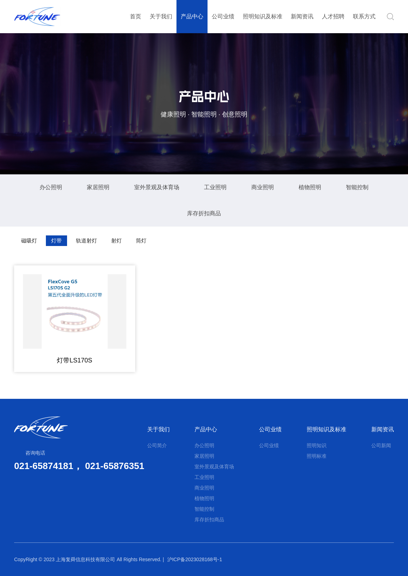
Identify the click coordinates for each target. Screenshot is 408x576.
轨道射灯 (86, 241)
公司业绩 (223, 16)
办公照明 (51, 187)
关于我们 (161, 16)
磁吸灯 (29, 241)
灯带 (56, 241)
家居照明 (98, 187)
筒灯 (141, 241)
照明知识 (316, 445)
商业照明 (262, 187)
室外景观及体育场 (156, 187)
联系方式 (364, 16)
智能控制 (357, 187)
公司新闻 (381, 445)
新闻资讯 (302, 16)
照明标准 (316, 456)
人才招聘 (333, 16)
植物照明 (310, 187)
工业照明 (215, 187)
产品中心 (192, 16)
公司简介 (157, 445)
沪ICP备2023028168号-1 (194, 559)
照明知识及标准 (262, 16)
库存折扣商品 (204, 213)
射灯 (116, 241)
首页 (135, 16)
